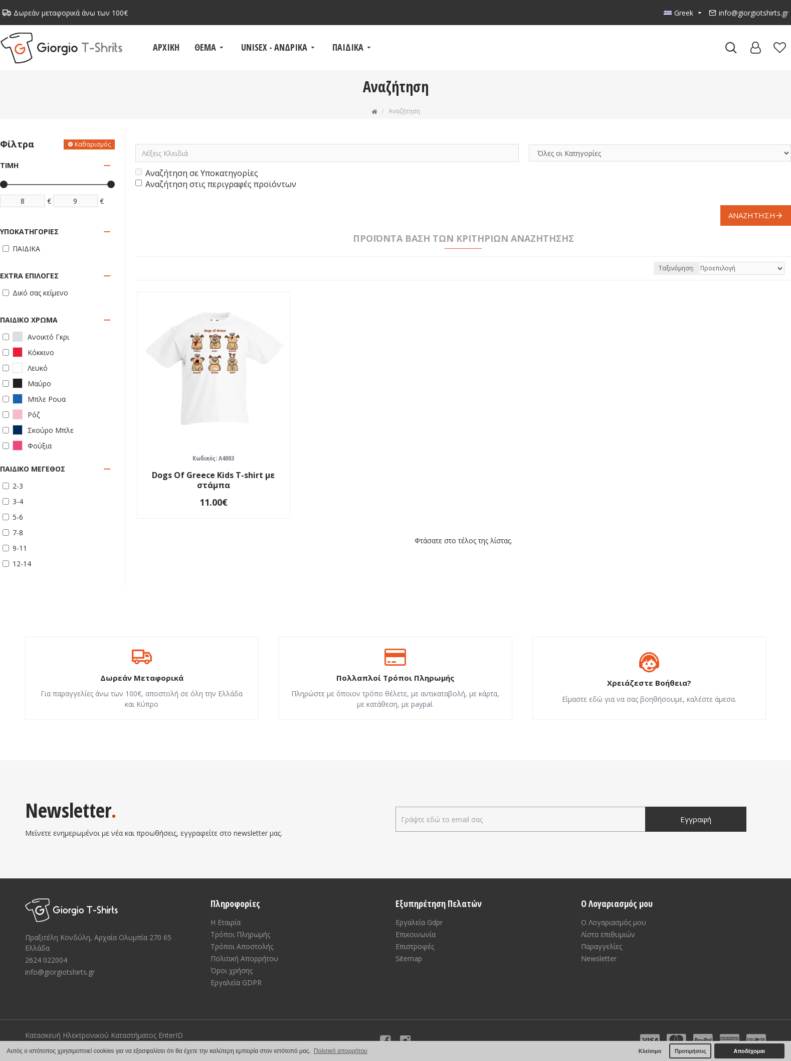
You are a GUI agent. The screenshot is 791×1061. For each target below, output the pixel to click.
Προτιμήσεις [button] (690, 1051)
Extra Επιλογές (29, 275)
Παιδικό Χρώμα (29, 320)
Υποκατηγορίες (29, 231)
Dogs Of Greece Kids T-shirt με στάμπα (213, 480)
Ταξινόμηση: (676, 268)
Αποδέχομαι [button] (749, 1051)
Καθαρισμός (93, 144)
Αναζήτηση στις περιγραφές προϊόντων (215, 184)
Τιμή (9, 165)
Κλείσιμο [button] (650, 1051)
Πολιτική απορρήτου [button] (340, 1050)
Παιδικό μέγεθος (32, 469)
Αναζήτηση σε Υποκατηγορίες (196, 173)
